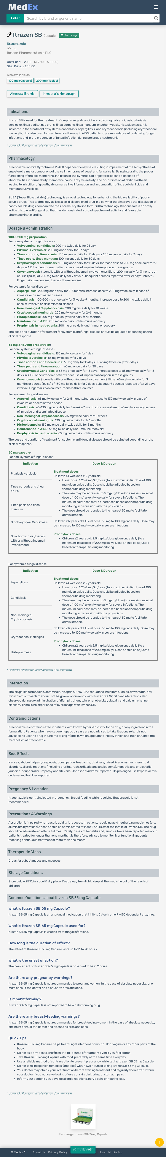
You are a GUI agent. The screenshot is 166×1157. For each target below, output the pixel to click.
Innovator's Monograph (59, 93)
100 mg (20, 80)
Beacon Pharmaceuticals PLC (29, 53)
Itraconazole (16, 44)
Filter (15, 18)
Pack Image (69, 35)
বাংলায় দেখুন (83, 1149)
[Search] (156, 18)
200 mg (47, 80)
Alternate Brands (22, 93)
